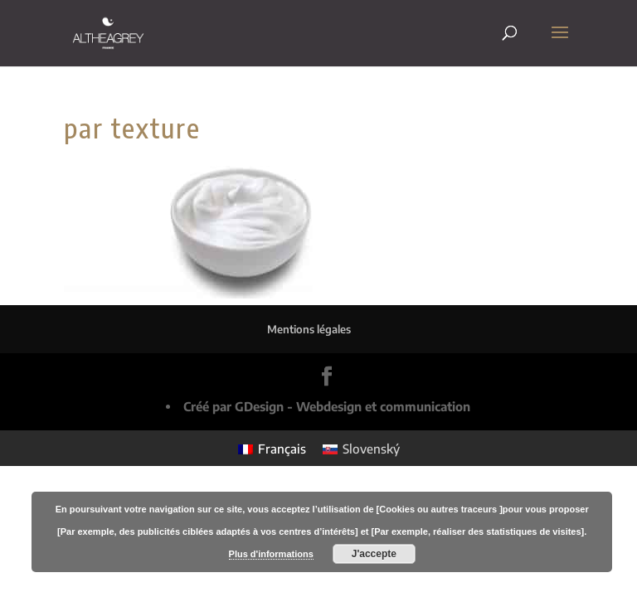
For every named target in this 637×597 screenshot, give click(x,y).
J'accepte (374, 554)
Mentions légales (309, 329)
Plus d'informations (271, 554)
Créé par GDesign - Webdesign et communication (326, 406)
